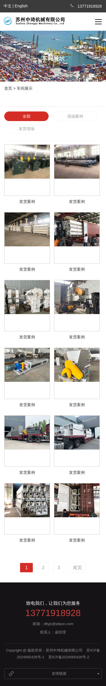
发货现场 (26, 128)
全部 (27, 116)
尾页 (77, 567)
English (21, 6)
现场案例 (75, 116)
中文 (8, 6)
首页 (8, 88)
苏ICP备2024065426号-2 (68, 657)
